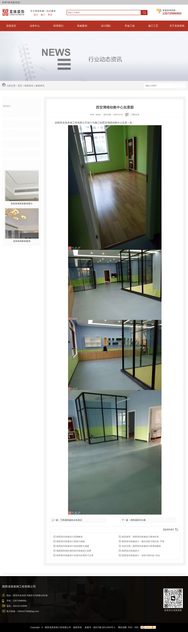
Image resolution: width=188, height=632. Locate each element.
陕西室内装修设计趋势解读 (69, 536)
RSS (130, 627)
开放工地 (130, 25)
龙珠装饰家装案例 (21, 241)
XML (136, 627)
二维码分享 (134, 115)
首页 (20, 85)
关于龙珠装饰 (176, 25)
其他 (9, 153)
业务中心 (35, 25)
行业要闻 (12, 123)
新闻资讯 (28, 85)
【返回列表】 (168, 529)
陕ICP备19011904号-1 (104, 627)
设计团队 (106, 25)
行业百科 (12, 133)
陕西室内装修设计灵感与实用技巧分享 (74, 555)
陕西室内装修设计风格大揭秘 (70, 541)
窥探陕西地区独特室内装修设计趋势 (73, 550)
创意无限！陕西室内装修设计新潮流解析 (141, 546)
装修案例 (82, 25)
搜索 (180, 86)
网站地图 (122, 627)
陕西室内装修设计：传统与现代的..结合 (141, 555)
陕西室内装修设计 (130, 550)
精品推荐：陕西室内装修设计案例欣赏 (140, 536)
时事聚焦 (12, 143)
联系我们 (58, 25)
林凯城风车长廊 (138, 520)
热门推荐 (12, 163)
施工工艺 (153, 25)
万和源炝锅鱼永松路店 (71, 520)
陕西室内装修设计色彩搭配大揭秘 (72, 546)
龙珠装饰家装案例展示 (22, 203)
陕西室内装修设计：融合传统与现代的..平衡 (143, 541)
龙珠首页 (11, 25)
